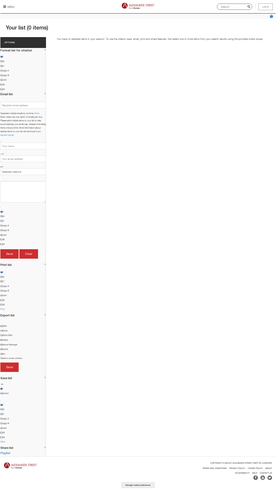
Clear (28, 253)
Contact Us (266, 473)
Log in (265, 7)
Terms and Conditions (214, 468)
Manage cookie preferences (138, 485)
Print (2, 309)
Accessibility (242, 473)
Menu (9, 6)
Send (9, 253)
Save (2, 441)
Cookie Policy (255, 468)
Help (254, 473)
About (268, 468)
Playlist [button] (5, 453)
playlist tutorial (7, 135)
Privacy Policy (237, 468)
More (36, 113)
